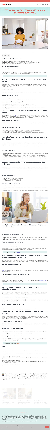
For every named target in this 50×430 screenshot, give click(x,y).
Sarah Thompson (11, 372)
